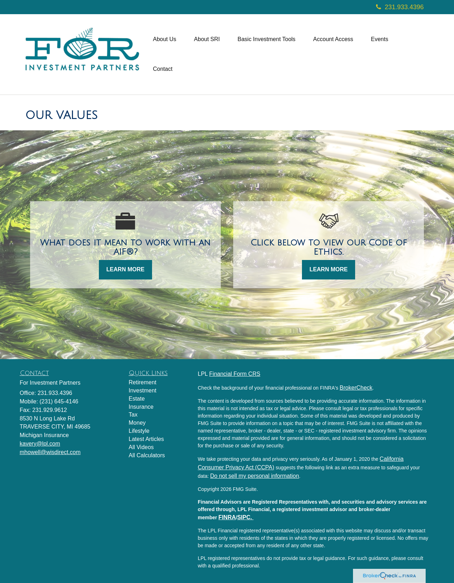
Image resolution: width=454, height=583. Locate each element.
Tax (133, 415)
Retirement (142, 382)
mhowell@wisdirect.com (50, 452)
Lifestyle (139, 431)
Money (137, 423)
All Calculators (147, 455)
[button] (164, 39)
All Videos (141, 447)
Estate (137, 399)
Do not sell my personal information (254, 476)
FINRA (227, 517)
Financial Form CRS (234, 374)
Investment (142, 390)
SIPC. (245, 517)
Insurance (141, 407)
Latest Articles (146, 439)
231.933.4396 (400, 7)
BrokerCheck (356, 388)
